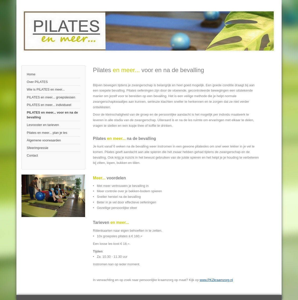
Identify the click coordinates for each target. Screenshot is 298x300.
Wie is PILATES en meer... (46, 89)
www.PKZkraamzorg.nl (216, 280)
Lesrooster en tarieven (43, 125)
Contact (32, 155)
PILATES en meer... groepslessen (51, 97)
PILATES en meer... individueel (49, 105)
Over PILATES (37, 82)
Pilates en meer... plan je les (47, 133)
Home (31, 74)
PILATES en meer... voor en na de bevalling (52, 115)
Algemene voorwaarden (44, 140)
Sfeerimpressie (37, 148)
